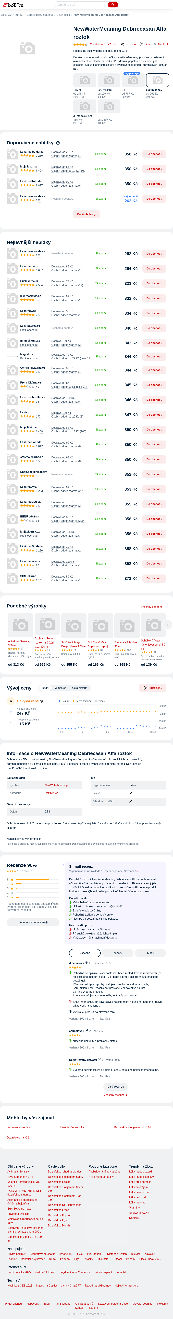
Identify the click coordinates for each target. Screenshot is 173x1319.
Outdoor (117, 1259)
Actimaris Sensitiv (18, 1171)
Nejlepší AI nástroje (126, 1285)
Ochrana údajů (84, 1303)
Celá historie (79, 687)
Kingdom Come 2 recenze (74, 1272)
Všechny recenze (114, 1094)
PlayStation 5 (95, 1254)
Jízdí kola (102, 1259)
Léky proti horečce (140, 1181)
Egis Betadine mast (19, 1208)
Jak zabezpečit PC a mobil (110, 1272)
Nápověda (33, 1303)
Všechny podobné (153, 606)
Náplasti (134, 1217)
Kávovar (150, 1254)
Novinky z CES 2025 (19, 1285)
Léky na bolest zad (140, 1171)
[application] (110, 717)
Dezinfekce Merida (59, 1225)
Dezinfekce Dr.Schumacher (64, 1204)
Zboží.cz (6, 14)
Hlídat (145, 44)
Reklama (162, 1303)
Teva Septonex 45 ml (20, 1176)
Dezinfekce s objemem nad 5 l (66, 1176)
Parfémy (65, 1259)
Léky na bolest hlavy (141, 1176)
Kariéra (93, 1307)
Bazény (130, 1259)
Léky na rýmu (137, 1202)
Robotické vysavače (33, 1259)
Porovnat (129, 44)
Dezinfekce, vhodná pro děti (64, 1171)
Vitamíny (134, 1207)
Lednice (12, 1259)
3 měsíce (60, 687)
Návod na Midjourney (98, 1285)
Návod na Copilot (46, 1285)
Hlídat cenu (152, 688)
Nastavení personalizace (113, 1303)
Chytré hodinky (16, 1254)
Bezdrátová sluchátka (42, 1254)
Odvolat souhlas (142, 1303)
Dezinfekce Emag (58, 1210)
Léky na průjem (138, 1187)
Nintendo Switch (117, 1254)
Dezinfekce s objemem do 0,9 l (132, 1127)
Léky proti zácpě (139, 1192)
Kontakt (79, 1307)
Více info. (26, 909)
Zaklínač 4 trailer (45, 1272)
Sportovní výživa (139, 1212)
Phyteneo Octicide (18, 1213)
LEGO (79, 1254)
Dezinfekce (63, 14)
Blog (47, 1303)
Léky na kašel (137, 1197)
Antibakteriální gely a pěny (104, 1171)
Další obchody (86, 214)
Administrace (62, 1303)
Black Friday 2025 (150, 1259)
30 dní (45, 687)
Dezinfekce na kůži (18, 1137)
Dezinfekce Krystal (59, 1215)
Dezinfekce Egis (57, 1220)
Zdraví (19, 14)
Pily (76, 1259)
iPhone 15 (65, 1254)
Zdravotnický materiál (40, 14)
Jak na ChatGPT (71, 1285)
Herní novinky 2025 (19, 1272)
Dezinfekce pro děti (18, 1127)
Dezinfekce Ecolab (59, 1181)
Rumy (52, 1259)
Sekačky (88, 1259)
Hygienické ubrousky (101, 1176)
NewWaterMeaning (56, 785)
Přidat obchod (13, 1303)
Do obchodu (154, 154)
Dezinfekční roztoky (72, 1127)
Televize (136, 1254)
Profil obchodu (29, 330)
